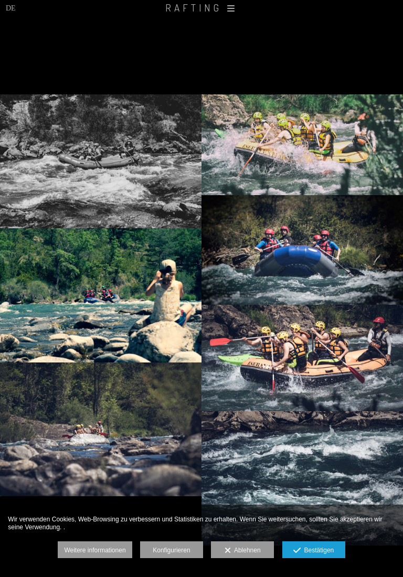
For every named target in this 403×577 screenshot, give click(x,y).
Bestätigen (313, 551)
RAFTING (201, 7)
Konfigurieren (171, 550)
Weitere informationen (94, 550)
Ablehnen (243, 551)
